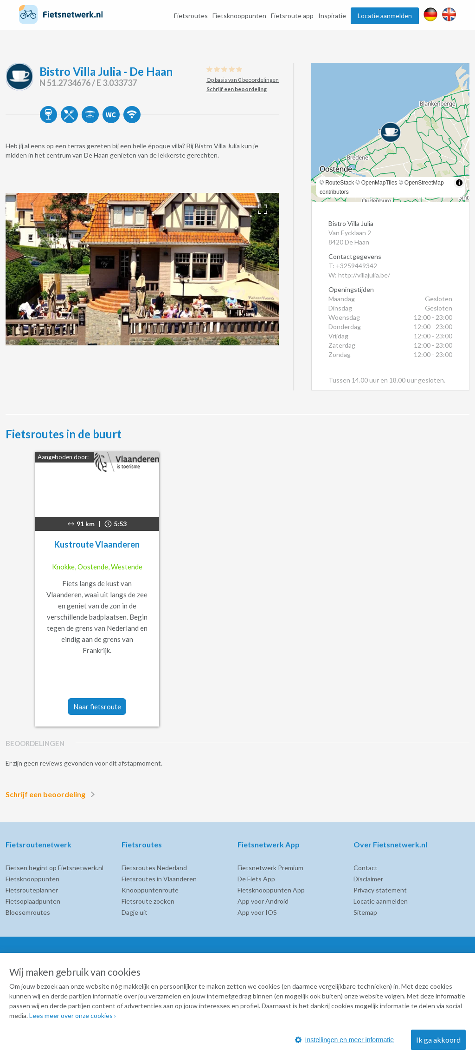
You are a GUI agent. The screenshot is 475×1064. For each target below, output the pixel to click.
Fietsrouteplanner (32, 890)
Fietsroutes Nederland (154, 868)
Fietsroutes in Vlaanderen (159, 879)
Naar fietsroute (97, 706)
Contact (365, 868)
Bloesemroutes (28, 912)
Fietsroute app (292, 16)
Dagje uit (135, 912)
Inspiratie (332, 16)
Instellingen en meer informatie (344, 1040)
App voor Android (263, 901)
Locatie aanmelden (385, 16)
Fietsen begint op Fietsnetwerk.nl (54, 868)
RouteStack (339, 182)
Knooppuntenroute (150, 890)
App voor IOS (257, 912)
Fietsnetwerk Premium (270, 868)
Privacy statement (380, 890)
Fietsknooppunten (239, 16)
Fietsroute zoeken (148, 901)
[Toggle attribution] (459, 182)
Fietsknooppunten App (271, 890)
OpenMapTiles (379, 182)
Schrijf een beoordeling (52, 794)
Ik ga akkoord (438, 1039)
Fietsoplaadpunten (33, 901)
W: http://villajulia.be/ (359, 275)
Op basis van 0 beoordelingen (242, 79)
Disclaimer (368, 879)
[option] (142, 269)
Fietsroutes (191, 16)
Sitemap (365, 912)
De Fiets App (256, 879)
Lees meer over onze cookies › (72, 1015)
